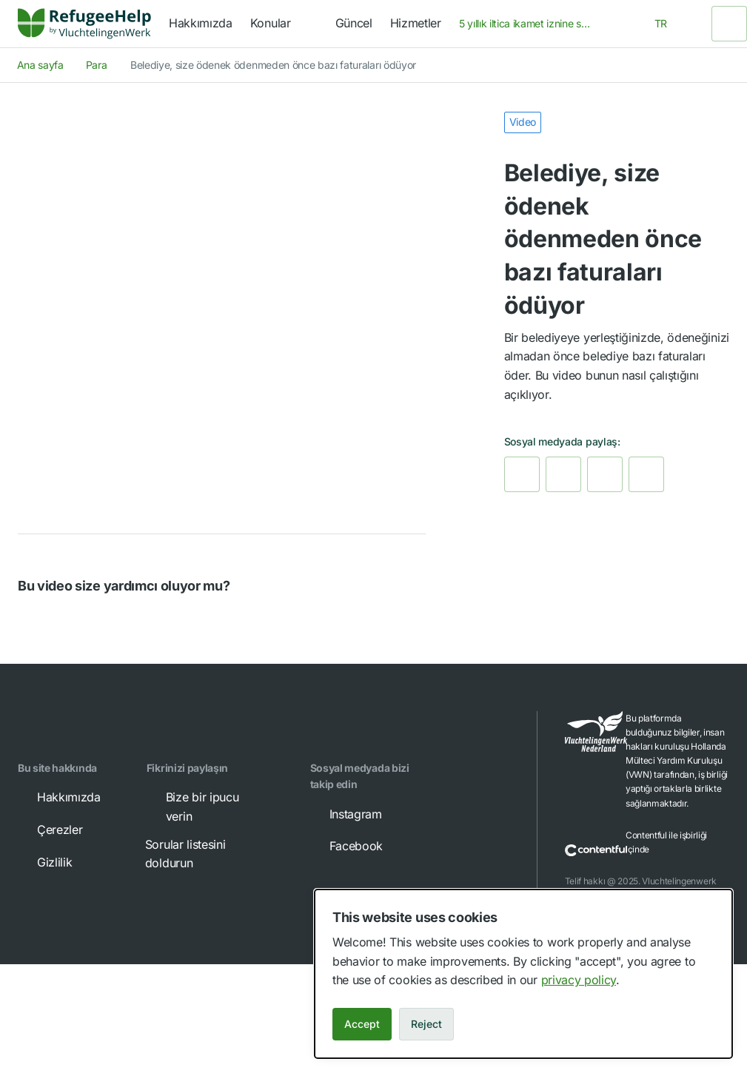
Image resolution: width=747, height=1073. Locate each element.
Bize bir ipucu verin (192, 806)
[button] (31, 621)
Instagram (345, 814)
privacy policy (579, 979)
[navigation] (284, 23)
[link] (84, 23)
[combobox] (530, 24)
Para (96, 64)
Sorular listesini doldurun (204, 853)
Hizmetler (415, 23)
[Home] (84, 23)
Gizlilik (44, 862)
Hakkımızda (200, 23)
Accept (362, 1024)
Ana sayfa (40, 64)
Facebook (346, 846)
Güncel (353, 23)
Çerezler (49, 829)
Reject (426, 1024)
